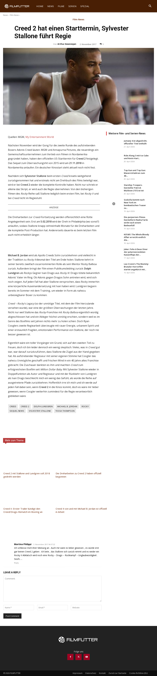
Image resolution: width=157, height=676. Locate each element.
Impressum (77, 673)
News (50, 6)
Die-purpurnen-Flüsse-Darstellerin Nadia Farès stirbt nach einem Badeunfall (136, 221)
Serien (72, 6)
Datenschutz (90, 673)
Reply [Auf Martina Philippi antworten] (16, 563)
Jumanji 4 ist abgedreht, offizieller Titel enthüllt (135, 142)
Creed (13, 406)
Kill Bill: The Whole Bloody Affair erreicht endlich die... (136, 237)
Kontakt (102, 673)
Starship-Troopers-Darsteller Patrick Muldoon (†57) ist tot (134, 188)
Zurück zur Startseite (117, 673)
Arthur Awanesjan (66, 44)
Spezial (84, 6)
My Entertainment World (39, 137)
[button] (150, 6)
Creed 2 (25, 406)
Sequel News (17, 410)
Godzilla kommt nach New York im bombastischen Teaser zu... (135, 203)
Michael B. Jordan (67, 406)
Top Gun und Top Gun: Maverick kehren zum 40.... (135, 173)
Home (39, 6)
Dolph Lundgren (43, 406)
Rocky (85, 406)
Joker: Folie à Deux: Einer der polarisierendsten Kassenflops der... (136, 252)
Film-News (14, 15)
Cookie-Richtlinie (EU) (138, 673)
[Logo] (18, 6)
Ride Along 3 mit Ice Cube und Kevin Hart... (136, 157)
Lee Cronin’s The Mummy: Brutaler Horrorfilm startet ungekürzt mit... (136, 267)
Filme (61, 6)
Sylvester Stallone (40, 410)
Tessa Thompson (65, 410)
